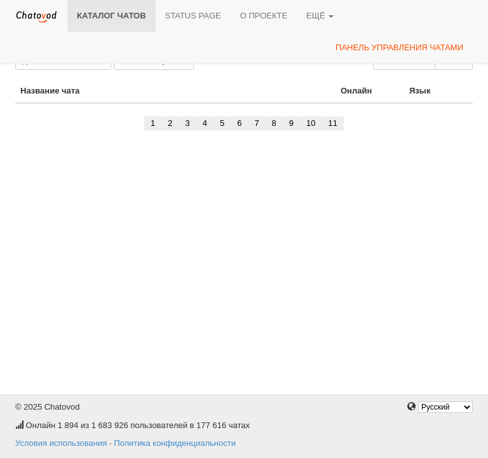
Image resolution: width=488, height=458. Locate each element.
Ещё (320, 15)
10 (310, 123)
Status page (193, 15)
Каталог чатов (111, 15)
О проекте (263, 15)
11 (333, 123)
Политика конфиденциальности (175, 443)
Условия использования (61, 443)
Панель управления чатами (399, 47)
